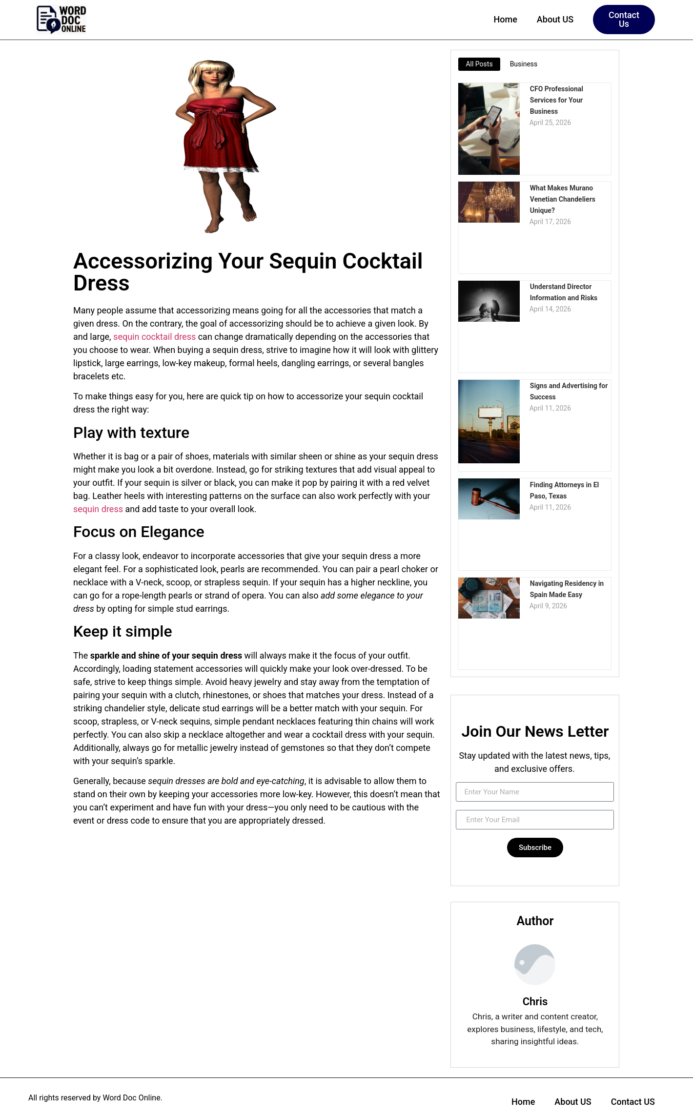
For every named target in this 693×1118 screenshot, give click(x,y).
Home (505, 19)
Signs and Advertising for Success (569, 390)
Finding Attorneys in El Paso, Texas (564, 489)
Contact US (633, 1102)
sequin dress (98, 509)
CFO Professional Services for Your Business (570, 94)
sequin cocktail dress (154, 336)
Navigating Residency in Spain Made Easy (566, 588)
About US (555, 19)
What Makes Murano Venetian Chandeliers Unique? (562, 198)
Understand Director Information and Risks (563, 291)
